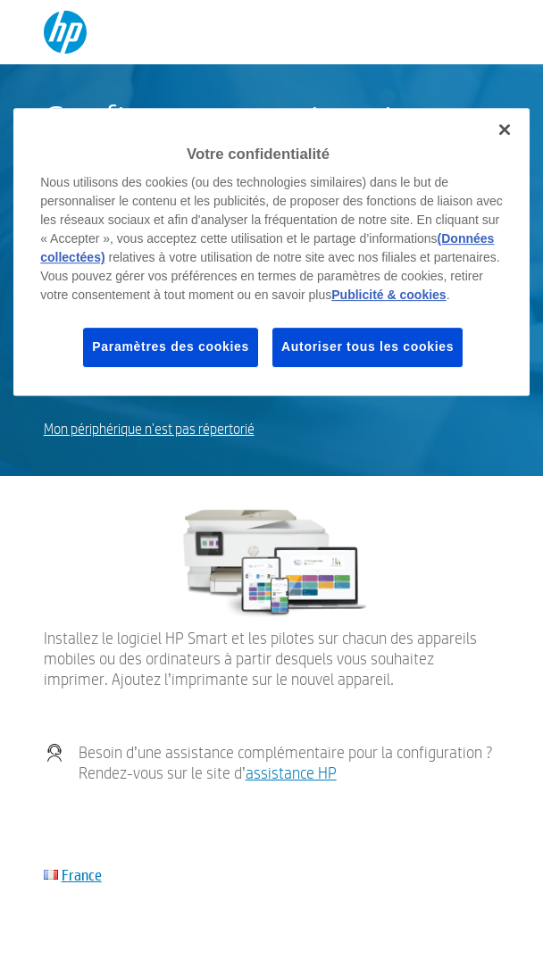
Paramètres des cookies (170, 346)
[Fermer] (504, 129)
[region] (271, 252)
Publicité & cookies (388, 295)
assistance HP (291, 773)
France (82, 874)
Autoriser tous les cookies (367, 346)
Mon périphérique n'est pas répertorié (149, 429)
